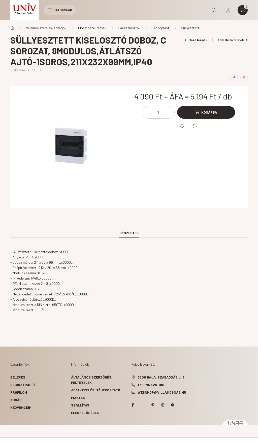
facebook (132, 405)
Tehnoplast (160, 28)
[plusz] (168, 112)
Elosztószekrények (92, 28)
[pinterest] (244, 77)
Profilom (18, 392)
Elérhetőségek (85, 413)
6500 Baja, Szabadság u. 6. (161, 377)
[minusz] (148, 112)
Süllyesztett (190, 28)
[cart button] (243, 10)
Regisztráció (22, 385)
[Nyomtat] (195, 126)
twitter (143, 405)
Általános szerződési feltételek (91, 380)
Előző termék (196, 40)
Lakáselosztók (129, 28)
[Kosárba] (206, 112)
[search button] (214, 10)
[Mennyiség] (158, 112)
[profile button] (228, 10)
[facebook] (234, 77)
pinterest (153, 405)
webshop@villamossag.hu (162, 392)
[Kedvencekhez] (182, 126)
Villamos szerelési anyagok (46, 28)
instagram (163, 405)
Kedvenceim (20, 407)
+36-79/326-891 (151, 385)
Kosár (16, 400)
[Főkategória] (12, 28)
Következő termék (232, 40)
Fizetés (78, 397)
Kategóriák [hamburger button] (60, 10)
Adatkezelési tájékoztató (95, 390)
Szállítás (80, 405)
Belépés (17, 377)
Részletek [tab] (129, 233)
